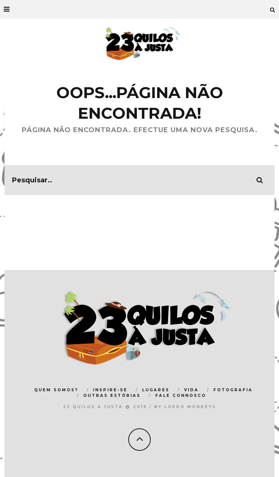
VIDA (191, 390)
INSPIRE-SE (110, 390)
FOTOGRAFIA (233, 390)
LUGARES (156, 390)
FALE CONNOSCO (180, 395)
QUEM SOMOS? (56, 390)
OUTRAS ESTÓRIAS (112, 395)
